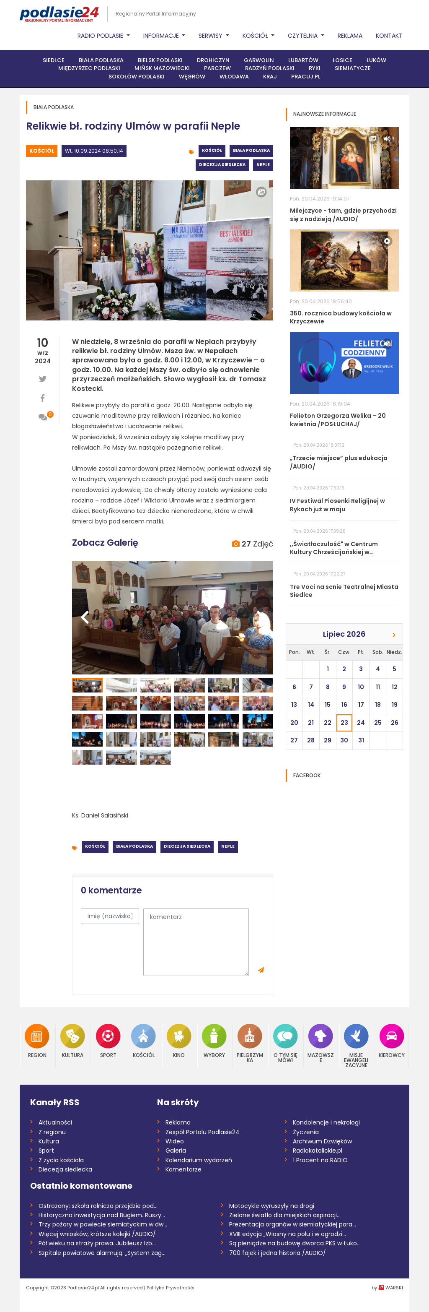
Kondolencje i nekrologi (326, 1122)
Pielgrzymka (250, 1043)
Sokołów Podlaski (137, 76)
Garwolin (259, 60)
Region (37, 1041)
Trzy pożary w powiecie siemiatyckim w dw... (103, 1224)
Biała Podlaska (101, 60)
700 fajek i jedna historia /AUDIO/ (277, 1253)
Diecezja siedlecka (222, 164)
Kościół (41, 150)
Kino (179, 1041)
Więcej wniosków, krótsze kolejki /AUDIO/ (97, 1234)
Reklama (350, 35)
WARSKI (394, 1287)
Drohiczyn (213, 60)
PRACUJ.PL (305, 76)
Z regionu (52, 1132)
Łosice (342, 60)
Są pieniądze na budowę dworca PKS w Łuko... (295, 1243)
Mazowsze (321, 1043)
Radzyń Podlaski (270, 68)
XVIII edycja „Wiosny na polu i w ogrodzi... (287, 1234)
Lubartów (303, 60)
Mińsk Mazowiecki (162, 68)
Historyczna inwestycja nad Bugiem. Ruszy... (102, 1215)
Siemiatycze (353, 68)
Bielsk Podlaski (160, 60)
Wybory (214, 1041)
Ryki (314, 68)
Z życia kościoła (61, 1160)
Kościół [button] (256, 35)
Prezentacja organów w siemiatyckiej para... (292, 1224)
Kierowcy (392, 1041)
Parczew (217, 68)
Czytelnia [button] (303, 35)
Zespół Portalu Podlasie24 (202, 1132)
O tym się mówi (285, 1043)
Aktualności (55, 1122)
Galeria (175, 1150)
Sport (108, 1041)
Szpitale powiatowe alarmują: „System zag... (102, 1253)
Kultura (72, 1041)
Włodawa (234, 76)
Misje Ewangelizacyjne (356, 1046)
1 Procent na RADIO (320, 1160)
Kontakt (389, 35)
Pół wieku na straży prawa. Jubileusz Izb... (97, 1243)
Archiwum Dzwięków (322, 1141)
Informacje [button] (162, 35)
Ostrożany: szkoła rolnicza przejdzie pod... (98, 1206)
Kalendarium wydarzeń (198, 1160)
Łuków (376, 60)
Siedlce (54, 60)
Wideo (174, 1141)
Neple (263, 164)
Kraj (270, 76)
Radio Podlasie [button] (101, 35)
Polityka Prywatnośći (170, 1287)
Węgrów (192, 76)
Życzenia (306, 1132)
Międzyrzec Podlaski (89, 68)
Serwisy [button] (211, 35)
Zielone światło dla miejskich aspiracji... (285, 1215)
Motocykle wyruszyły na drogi (271, 1206)
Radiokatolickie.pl (317, 1150)
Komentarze (183, 1169)
